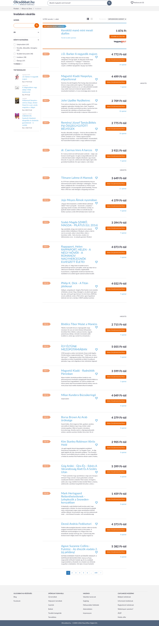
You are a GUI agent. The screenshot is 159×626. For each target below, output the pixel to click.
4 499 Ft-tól (119, 76)
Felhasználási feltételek (91, 605)
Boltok (50, 609)
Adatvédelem (87, 609)
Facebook (17, 601)
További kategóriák (54, 613)
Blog (15, 597)
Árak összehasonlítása (116, 60)
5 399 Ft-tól (119, 466)
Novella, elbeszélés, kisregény (27, 48)
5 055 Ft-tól (119, 346)
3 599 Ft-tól (119, 371)
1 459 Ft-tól (119, 494)
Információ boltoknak (125, 601)
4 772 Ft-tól (119, 54)
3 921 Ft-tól (119, 150)
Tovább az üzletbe (118, 36)
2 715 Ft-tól (119, 324)
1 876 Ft (121, 31)
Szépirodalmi (21, 44)
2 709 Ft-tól (119, 101)
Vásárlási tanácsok (89, 597)
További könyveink (23, 54)
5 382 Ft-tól (119, 546)
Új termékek (52, 597)
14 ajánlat (122, 65)
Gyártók (51, 605)
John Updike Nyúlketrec (75, 100)
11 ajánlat (122, 189)
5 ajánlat (123, 381)
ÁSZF (120, 613)
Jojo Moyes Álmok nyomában (79, 200)
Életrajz (19, 61)
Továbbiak (18, 64)
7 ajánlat (123, 87)
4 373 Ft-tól (119, 524)
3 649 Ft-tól (119, 178)
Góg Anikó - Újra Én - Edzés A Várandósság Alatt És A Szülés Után (79, 469)
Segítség (86, 601)
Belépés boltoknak (124, 597)
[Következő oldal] (101, 573)
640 (96, 573)
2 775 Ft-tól (119, 123)
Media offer (122, 617)
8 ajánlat (123, 406)
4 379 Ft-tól (119, 200)
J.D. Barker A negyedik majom (79, 54)
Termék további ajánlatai (68, 38)
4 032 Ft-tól (119, 283)
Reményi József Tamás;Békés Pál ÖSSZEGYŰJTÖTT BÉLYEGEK (78, 125)
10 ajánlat (122, 111)
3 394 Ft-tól (119, 222)
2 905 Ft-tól (119, 442)
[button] (138, 2)
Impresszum (87, 613)
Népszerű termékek (55, 601)
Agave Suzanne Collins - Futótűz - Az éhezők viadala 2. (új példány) (79, 549)
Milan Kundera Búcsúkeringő (78, 395)
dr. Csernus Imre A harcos (76, 150)
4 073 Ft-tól (119, 247)
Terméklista (52, 617)
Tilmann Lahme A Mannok (77, 178)
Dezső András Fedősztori (76, 524)
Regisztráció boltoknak (126, 605)
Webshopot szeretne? (125, 609)
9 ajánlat (123, 161)
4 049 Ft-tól (119, 395)
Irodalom (20, 57)
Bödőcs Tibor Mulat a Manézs (79, 324)
